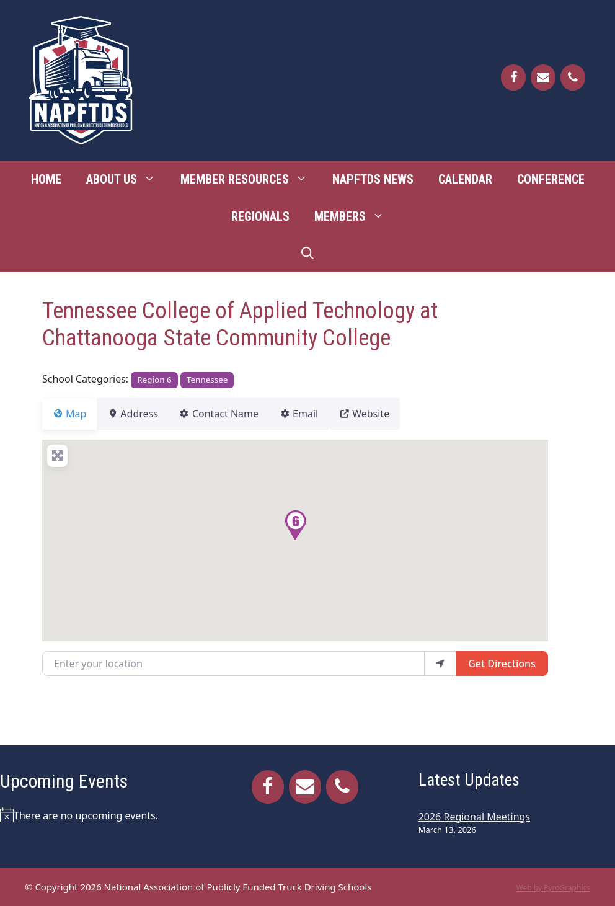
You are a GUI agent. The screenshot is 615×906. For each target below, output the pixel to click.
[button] (295, 525)
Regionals (260, 216)
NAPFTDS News (373, 179)
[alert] (98, 814)
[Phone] (572, 77)
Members (355, 216)
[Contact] (543, 77)
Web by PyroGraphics (553, 887)
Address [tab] (140, 413)
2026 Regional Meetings (474, 817)
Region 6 (154, 379)
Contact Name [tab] (233, 413)
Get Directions (502, 663)
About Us (127, 179)
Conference (551, 179)
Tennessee (207, 379)
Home (46, 179)
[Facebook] (513, 77)
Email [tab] (321, 413)
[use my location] (440, 663)
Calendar (465, 179)
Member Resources (250, 179)
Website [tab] (394, 413)
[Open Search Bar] (307, 253)
